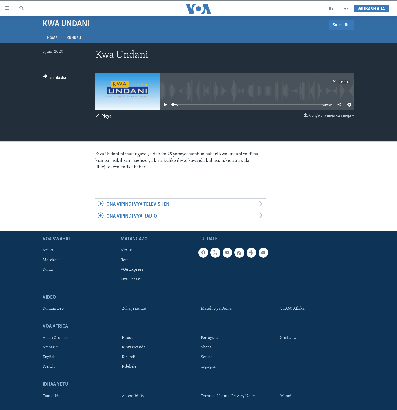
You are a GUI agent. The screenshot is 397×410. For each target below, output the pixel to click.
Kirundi (128, 357)
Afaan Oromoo (55, 338)
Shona (206, 348)
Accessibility (133, 396)
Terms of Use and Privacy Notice (229, 396)
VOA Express (132, 270)
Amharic (50, 348)
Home (52, 38)
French (49, 367)
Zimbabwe (289, 338)
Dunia (48, 270)
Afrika (48, 251)
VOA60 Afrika (292, 309)
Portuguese (210, 338)
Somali (207, 357)
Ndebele (129, 367)
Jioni (125, 260)
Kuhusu (74, 38)
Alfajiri (127, 251)
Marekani (51, 260)
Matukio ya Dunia (216, 309)
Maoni (285, 396)
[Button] (54, 78)
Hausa (127, 338)
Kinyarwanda (133, 348)
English (49, 357)
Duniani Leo (53, 309)
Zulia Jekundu (134, 309)
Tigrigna (208, 367)
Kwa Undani (131, 280)
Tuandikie (52, 396)
